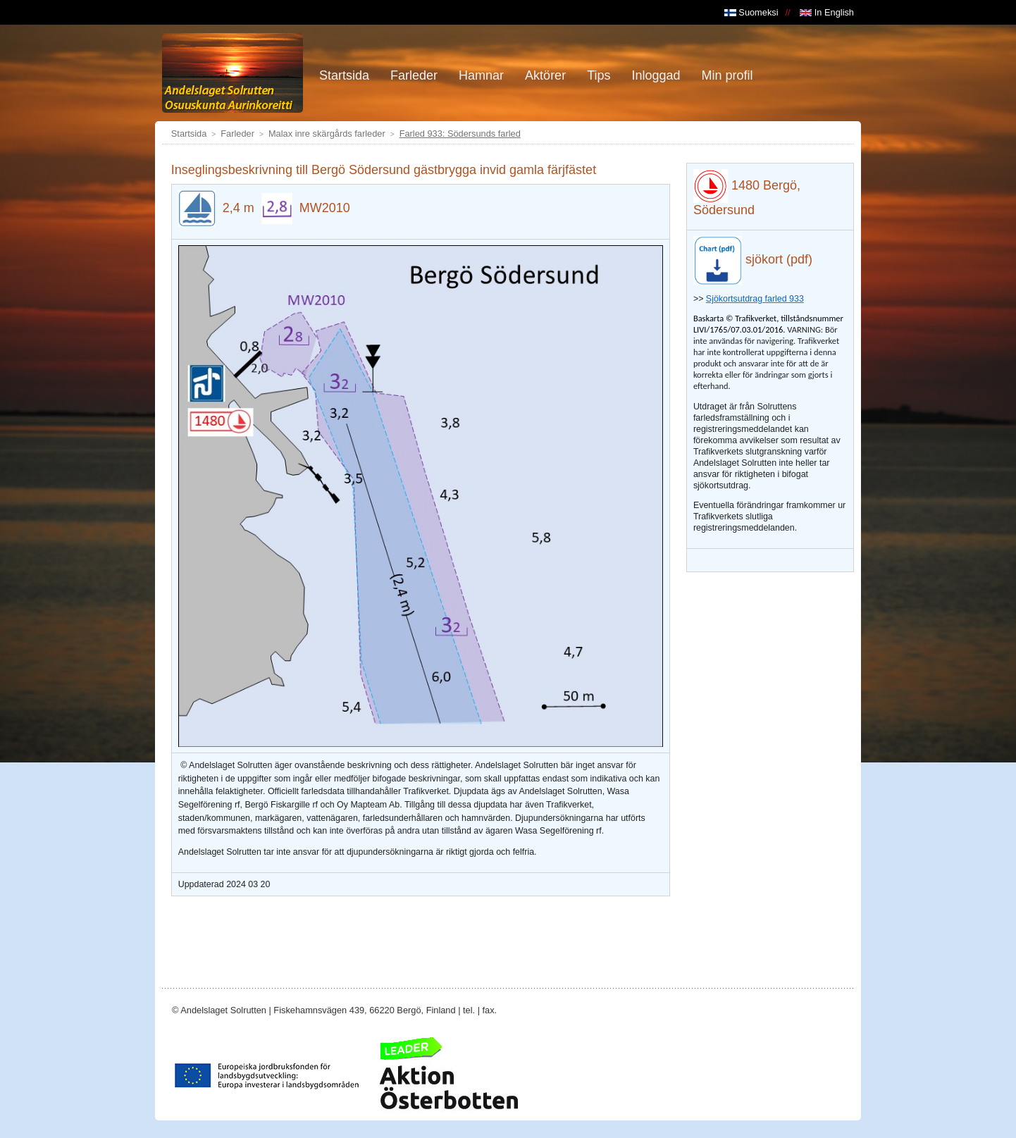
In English (827, 12)
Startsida (189, 133)
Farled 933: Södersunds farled (460, 133)
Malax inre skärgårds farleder (326, 133)
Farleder (237, 133)
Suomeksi (751, 12)
